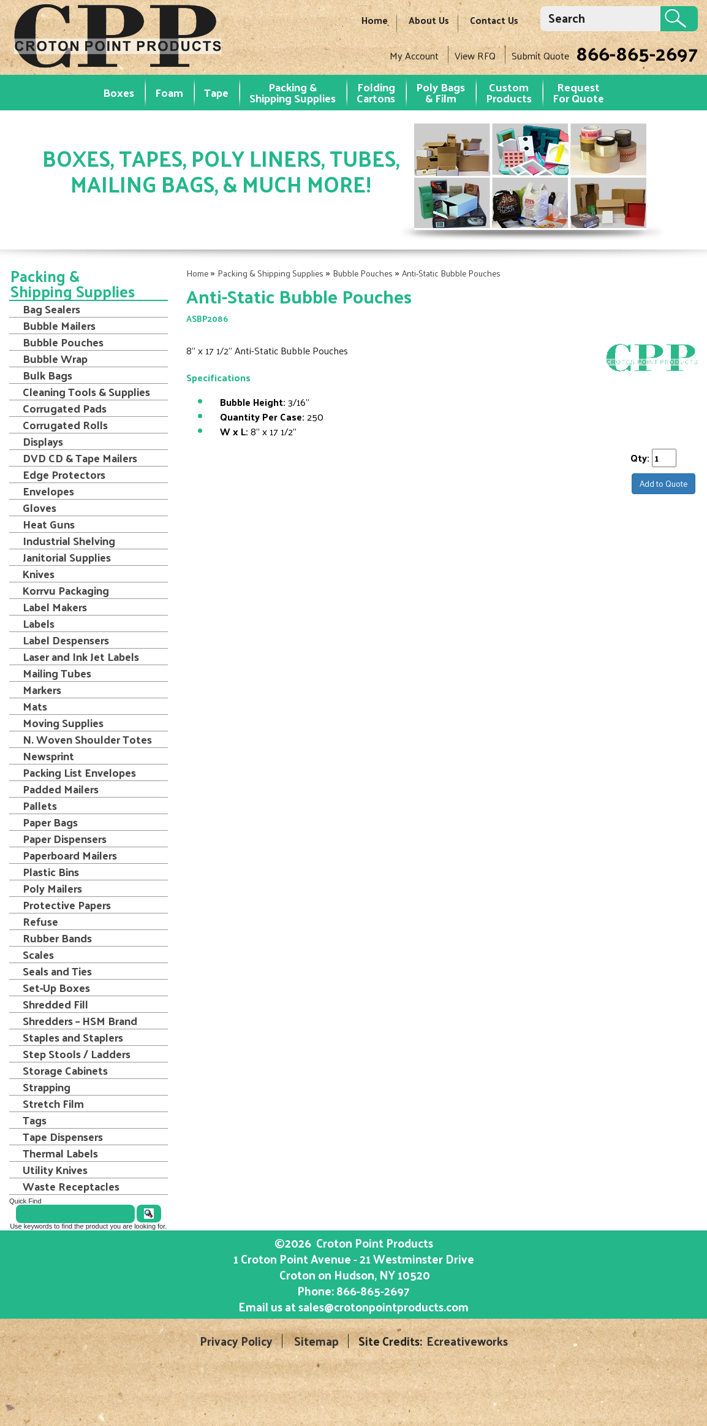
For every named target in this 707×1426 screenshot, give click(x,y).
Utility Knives (55, 1169)
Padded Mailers (61, 789)
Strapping (46, 1087)
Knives (39, 574)
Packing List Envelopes (79, 772)
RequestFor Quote (578, 92)
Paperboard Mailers (70, 855)
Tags (35, 1120)
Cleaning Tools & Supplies (86, 391)
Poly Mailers (52, 888)
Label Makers (55, 607)
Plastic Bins (51, 872)
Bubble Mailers (59, 325)
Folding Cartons (376, 92)
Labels (39, 623)
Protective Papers (67, 905)
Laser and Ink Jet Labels (81, 656)
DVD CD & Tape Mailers (80, 458)
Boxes (118, 92)
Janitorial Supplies (67, 557)
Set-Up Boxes (56, 987)
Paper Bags (50, 822)
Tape (216, 92)
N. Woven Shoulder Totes (87, 739)
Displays (43, 441)
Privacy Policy (236, 1341)
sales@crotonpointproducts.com (383, 1306)
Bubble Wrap (55, 358)
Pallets (40, 805)
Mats (35, 706)
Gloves (39, 507)
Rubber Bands (57, 938)
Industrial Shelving (69, 540)
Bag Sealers (51, 309)
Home (374, 19)
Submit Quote (540, 55)
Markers (42, 689)
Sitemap (316, 1341)
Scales (38, 954)
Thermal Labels (60, 1153)
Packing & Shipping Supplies (292, 92)
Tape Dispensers (63, 1136)
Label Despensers (66, 640)
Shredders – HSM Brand (80, 1021)
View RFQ (475, 55)
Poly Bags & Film (440, 92)
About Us (429, 19)
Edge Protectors (64, 474)
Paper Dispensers (65, 838)
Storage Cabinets (65, 1070)
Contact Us (494, 19)
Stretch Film (53, 1103)
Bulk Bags (47, 375)
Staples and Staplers (73, 1037)
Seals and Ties (57, 971)
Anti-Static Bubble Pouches (451, 273)
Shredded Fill (55, 1004)
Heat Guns (49, 524)
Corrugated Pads (65, 408)
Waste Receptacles (71, 1186)
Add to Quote (663, 483)
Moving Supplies (63, 723)
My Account (414, 55)
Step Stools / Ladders (76, 1054)
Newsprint (48, 756)
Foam (169, 92)
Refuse (40, 921)
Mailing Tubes (57, 673)
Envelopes (48, 491)
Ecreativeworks (467, 1341)
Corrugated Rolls (65, 425)
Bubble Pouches (363, 273)
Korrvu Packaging (66, 590)
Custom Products (509, 92)
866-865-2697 (637, 53)
